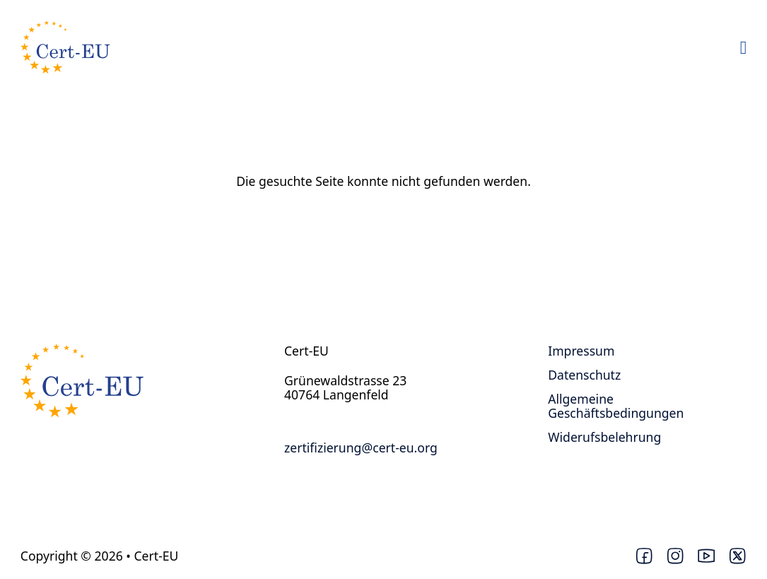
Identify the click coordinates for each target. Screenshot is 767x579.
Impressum (581, 351)
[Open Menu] (743, 48)
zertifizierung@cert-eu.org (361, 447)
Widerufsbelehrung (604, 437)
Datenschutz (584, 375)
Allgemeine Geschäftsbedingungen (616, 406)
